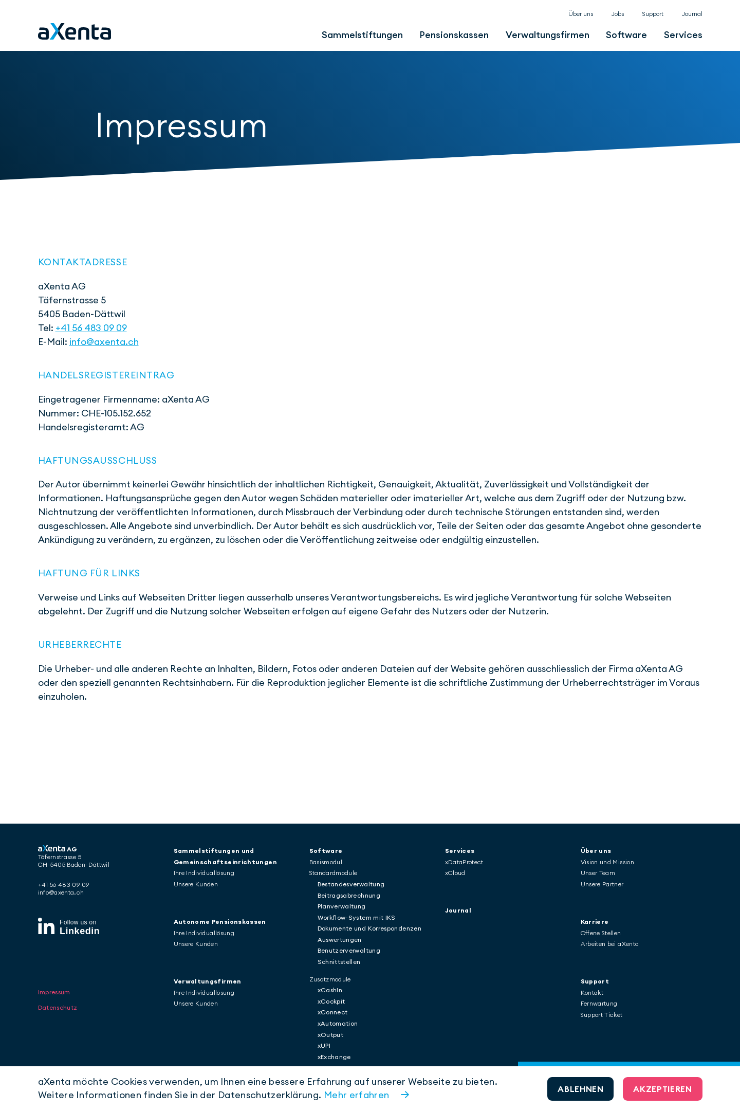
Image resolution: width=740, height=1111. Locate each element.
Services (683, 35)
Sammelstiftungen (362, 35)
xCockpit (331, 1001)
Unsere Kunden (196, 884)
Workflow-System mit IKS (357, 917)
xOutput (331, 1035)
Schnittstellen (339, 962)
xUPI (324, 1045)
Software (626, 35)
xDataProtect (464, 862)
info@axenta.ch (104, 342)
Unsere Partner (602, 884)
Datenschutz (58, 992)
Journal (692, 13)
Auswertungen (340, 939)
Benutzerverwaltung (349, 950)
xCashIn (330, 990)
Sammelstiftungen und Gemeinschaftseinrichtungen (225, 856)
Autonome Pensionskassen (220, 921)
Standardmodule (333, 873)
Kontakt (592, 992)
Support (652, 13)
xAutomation (338, 1023)
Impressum (54, 977)
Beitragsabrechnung (349, 895)
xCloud (455, 873)
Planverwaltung (342, 906)
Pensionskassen (454, 35)
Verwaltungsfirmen (547, 35)
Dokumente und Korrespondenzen (369, 928)
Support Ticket (602, 1014)
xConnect (333, 1012)
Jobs (618, 13)
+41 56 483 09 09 (91, 328)
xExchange (334, 1057)
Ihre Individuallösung (204, 873)
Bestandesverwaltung (351, 884)
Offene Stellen (601, 933)
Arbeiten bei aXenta (610, 944)
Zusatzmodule (330, 979)
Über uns (580, 13)
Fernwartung (599, 1003)
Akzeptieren (662, 1089)
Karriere (595, 921)
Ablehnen (580, 1089)
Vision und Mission (607, 862)
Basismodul (326, 862)
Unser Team (598, 873)
